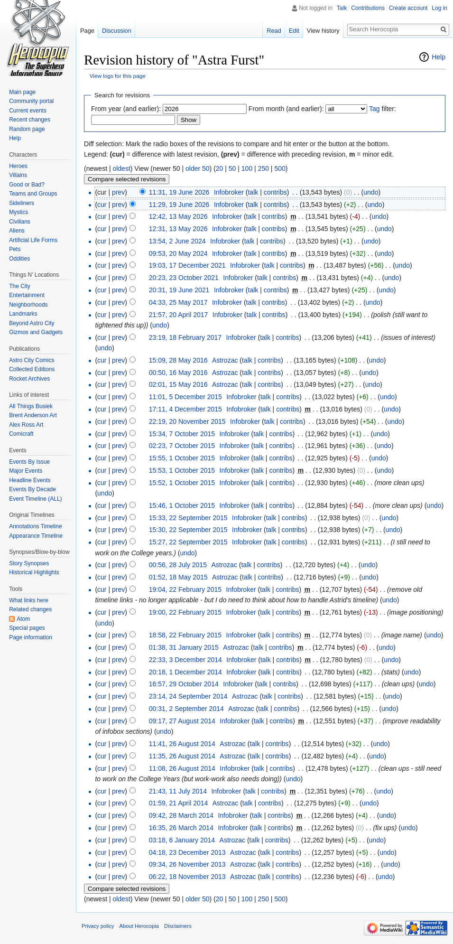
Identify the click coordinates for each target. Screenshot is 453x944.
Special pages (27, 628)
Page (87, 30)
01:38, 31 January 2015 (184, 647)
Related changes (30, 609)
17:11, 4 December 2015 (185, 409)
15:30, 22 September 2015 (188, 529)
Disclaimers (178, 926)
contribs (275, 192)
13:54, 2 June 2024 (177, 241)
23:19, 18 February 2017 (185, 337)
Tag (374, 108)
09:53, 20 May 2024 (178, 253)
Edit (294, 30)
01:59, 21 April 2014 (178, 803)
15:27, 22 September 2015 (188, 542)
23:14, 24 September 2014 (188, 696)
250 (263, 168)
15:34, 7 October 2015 (182, 434)
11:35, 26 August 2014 (182, 756)
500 (279, 168)
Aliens (17, 230)
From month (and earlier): (286, 108)
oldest (121, 168)
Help (438, 57)
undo (370, 192)
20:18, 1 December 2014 (185, 672)
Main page (22, 92)
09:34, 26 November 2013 (187, 864)
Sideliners (21, 203)
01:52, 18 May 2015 (178, 577)
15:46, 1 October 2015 (182, 505)
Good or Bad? (27, 184)
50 (232, 168)
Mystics (18, 212)
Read (274, 30)
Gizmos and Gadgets (36, 332)
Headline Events (29, 480)
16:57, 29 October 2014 (184, 684)
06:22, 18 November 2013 (187, 876)
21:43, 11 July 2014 (178, 791)
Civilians (19, 221)
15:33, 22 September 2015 (188, 518)
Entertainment (27, 295)
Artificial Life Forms (33, 240)
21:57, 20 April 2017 (178, 314)
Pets (14, 249)
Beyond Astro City (31, 323)
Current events (27, 110)
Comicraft (21, 433)
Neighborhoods (28, 304)
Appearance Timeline (36, 536)
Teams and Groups (33, 193)
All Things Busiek (31, 406)
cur (101, 204)
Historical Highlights (34, 572)
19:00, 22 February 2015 (185, 612)
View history (323, 30)
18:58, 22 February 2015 (185, 635)
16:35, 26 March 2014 (181, 828)
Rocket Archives (29, 378)
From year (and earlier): (126, 108)
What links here (28, 600)
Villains (18, 175)
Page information (30, 637)
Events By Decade (32, 489)
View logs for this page (118, 76)
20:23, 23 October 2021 (184, 277)
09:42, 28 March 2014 (181, 815)
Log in (439, 8)
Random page (27, 129)
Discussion (116, 30)
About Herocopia (139, 926)
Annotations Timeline (35, 526)
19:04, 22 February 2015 (185, 589)
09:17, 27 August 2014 (182, 721)
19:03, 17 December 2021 (187, 265)
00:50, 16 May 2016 (178, 372)
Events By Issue (29, 461)
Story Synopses (29, 563)
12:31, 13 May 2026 (178, 229)
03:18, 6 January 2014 (182, 840)
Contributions (368, 8)
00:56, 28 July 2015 (178, 565)
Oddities (19, 258)
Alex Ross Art (26, 424)
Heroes (18, 166)
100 (246, 168)
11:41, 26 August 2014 (182, 744)
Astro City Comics (31, 360)
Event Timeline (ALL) (35, 498)
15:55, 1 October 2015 (182, 458)
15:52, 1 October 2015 (182, 482)
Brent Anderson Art (33, 415)
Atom (23, 619)
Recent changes (29, 119)
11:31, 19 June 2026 (179, 192)
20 (219, 168)
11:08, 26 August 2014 (182, 768)
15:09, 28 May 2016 (178, 360)
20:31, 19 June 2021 (179, 290)
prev (118, 192)
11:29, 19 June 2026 (179, 204)
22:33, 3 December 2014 (185, 660)
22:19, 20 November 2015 (187, 421)
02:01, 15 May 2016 (178, 384)
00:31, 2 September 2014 (186, 708)
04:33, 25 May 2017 (178, 302)
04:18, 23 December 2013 (187, 852)
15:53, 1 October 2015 (182, 470)
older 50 (197, 168)
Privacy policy (98, 926)
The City (19, 286)
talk (253, 192)
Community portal (31, 101)
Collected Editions (32, 369)
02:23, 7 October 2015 (182, 445)
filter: (382, 108)
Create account (408, 8)
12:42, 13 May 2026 (178, 216)
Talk (342, 8)
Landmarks (23, 313)
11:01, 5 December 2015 (185, 397)
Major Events (25, 470)
